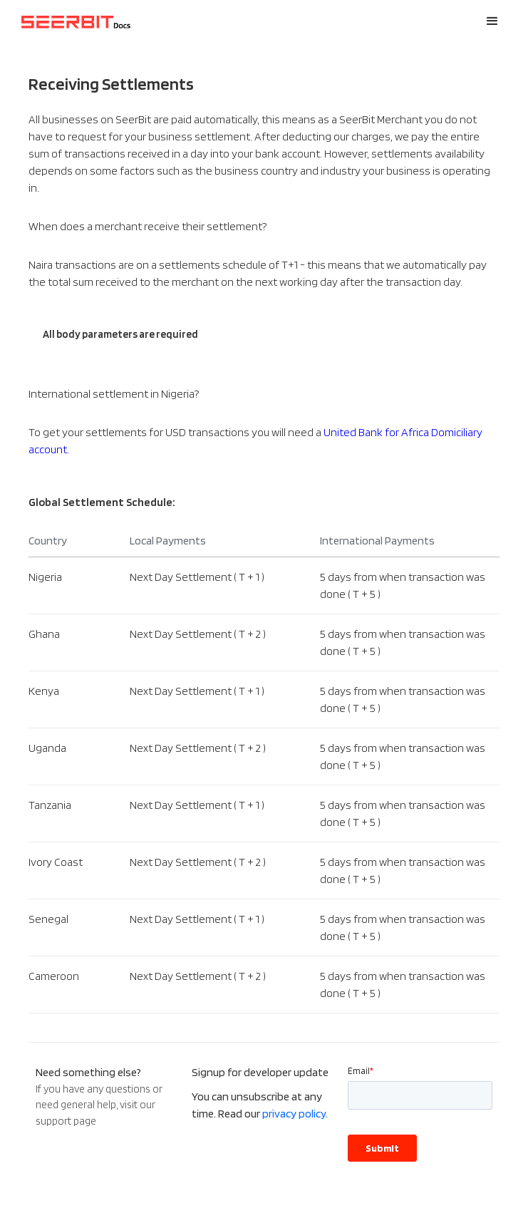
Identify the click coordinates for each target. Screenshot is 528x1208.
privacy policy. (295, 1113)
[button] (492, 21)
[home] (72, 21)
